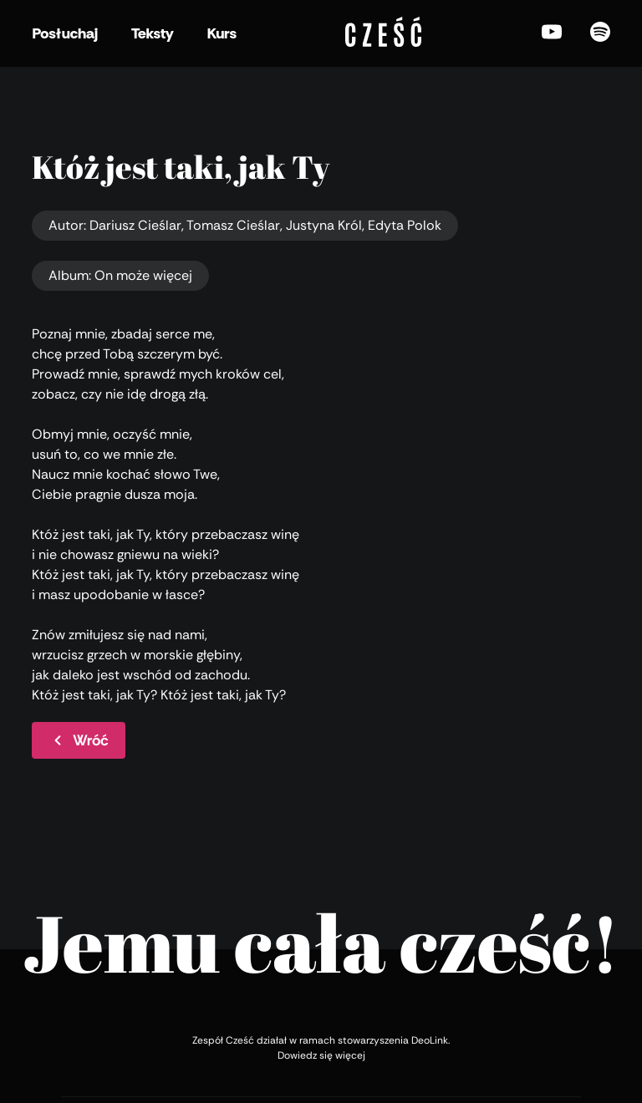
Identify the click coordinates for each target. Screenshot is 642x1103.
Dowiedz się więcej (321, 1055)
